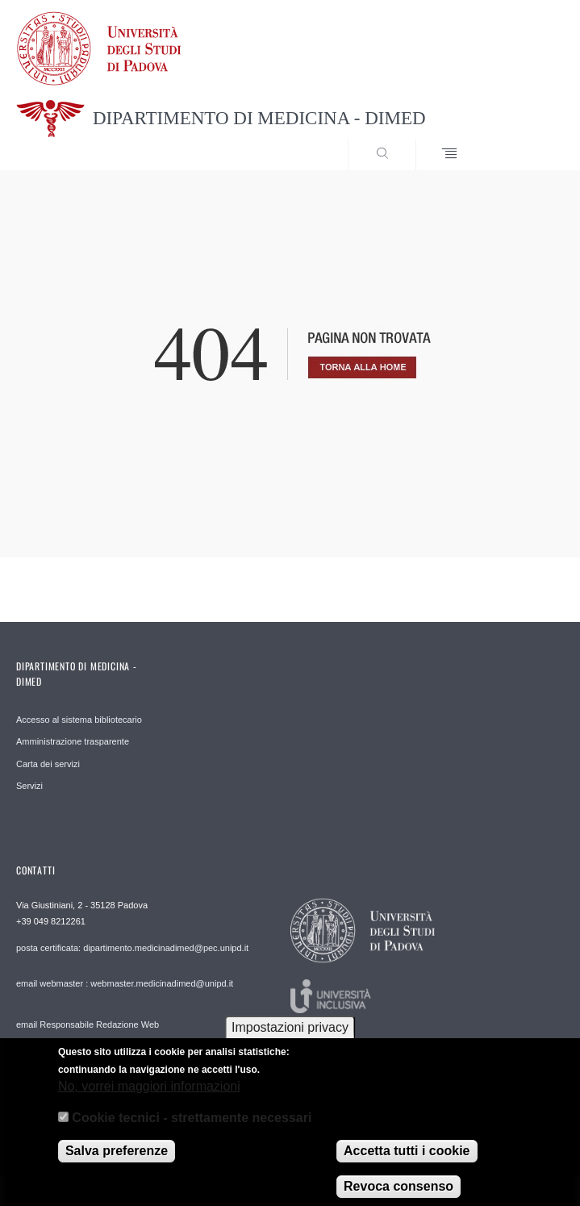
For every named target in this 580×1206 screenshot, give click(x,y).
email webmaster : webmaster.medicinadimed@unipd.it (124, 983)
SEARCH (523, 139)
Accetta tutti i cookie (406, 1162)
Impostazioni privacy (290, 1038)
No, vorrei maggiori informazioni (149, 1097)
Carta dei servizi (48, 764)
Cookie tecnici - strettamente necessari (191, 1128)
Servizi (29, 786)
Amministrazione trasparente (72, 741)
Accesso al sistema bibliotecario (79, 719)
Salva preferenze (116, 1162)
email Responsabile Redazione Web (87, 1024)
